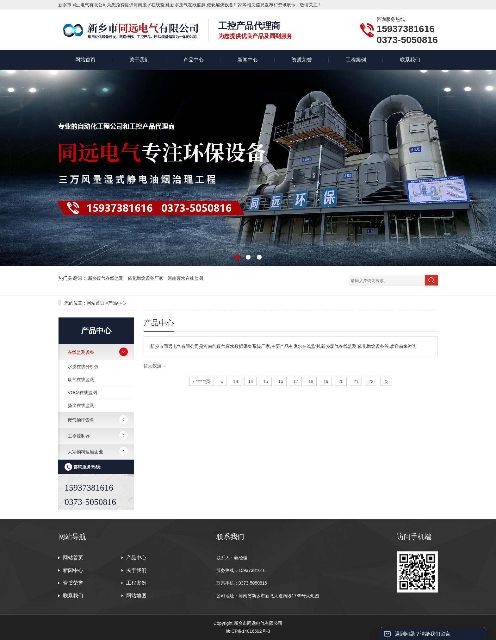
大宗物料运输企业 (85, 451)
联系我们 (410, 59)
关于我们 (139, 59)
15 (265, 381)
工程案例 (356, 59)
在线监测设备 (81, 352)
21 (355, 381)
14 (250, 381)
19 (325, 381)
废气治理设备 (81, 420)
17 (295, 381)
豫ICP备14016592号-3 (248, 631)
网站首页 (85, 59)
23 (386, 381)
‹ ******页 (201, 381)
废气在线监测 (81, 379)
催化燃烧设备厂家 (146, 278)
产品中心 (193, 59)
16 (280, 381)
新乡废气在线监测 (106, 278)
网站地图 (136, 595)
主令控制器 (79, 435)
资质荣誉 (302, 59)
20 (341, 381)
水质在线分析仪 (83, 366)
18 (310, 381)
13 (235, 381)
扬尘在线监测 (81, 405)
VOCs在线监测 (82, 392)
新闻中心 (248, 59)
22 (371, 381)
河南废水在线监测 (185, 278)
